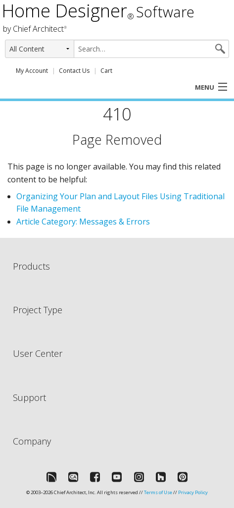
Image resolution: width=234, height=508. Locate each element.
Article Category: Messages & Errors (83, 221)
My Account (32, 70)
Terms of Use (158, 492)
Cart (106, 70)
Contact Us (74, 70)
